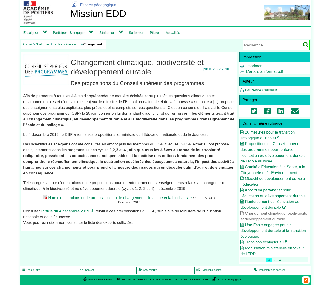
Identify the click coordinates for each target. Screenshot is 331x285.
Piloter (154, 32)
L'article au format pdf (264, 71)
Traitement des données (269, 269)
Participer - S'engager (69, 32)
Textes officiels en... (66, 44)
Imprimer (254, 66)
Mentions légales (208, 269)
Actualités (173, 32)
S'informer (106, 32)
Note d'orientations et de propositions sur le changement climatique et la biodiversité (120, 198)
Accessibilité (147, 269)
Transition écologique (264, 242)
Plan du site (30, 269)
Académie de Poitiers (100, 279)
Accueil (27, 44)
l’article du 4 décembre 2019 (65, 211)
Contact (86, 269)
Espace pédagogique (93, 5)
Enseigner (30, 32)
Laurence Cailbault (261, 90)
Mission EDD (98, 13)
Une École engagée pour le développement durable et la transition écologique (273, 231)
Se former (136, 32)
